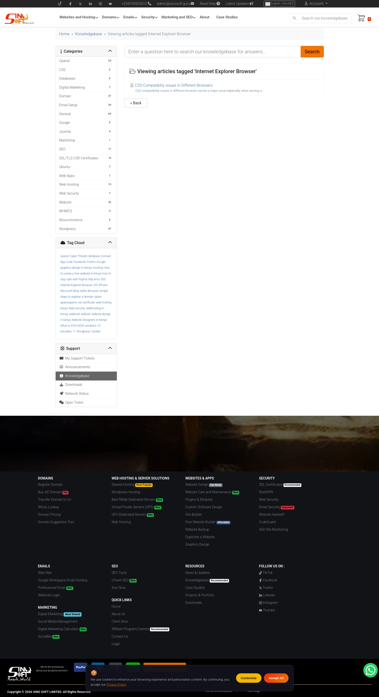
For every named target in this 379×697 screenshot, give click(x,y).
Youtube (267, 610)
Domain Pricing (49, 514)
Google (101, 262)
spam (98, 296)
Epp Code (66, 262)
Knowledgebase (88, 34)
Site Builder (193, 514)
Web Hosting (121, 522)
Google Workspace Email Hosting (62, 580)
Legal (115, 644)
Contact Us (119, 636)
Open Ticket (71, 403)
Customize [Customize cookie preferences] (249, 678)
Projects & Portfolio (199, 595)
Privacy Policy (116, 684)
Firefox (91, 262)
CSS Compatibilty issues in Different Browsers (224, 88)
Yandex (96, 331)
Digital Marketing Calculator (62, 629)
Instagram (268, 603)
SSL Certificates (280, 485)
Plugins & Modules (199, 499)
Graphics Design (197, 544)
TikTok (266, 573)
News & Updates (197, 573)
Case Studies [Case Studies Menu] (227, 17)
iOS (95, 285)
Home (64, 34)
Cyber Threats (78, 256)
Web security (77, 308)
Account (316, 3)
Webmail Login (49, 595)
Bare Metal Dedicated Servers (137, 500)
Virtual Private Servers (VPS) (136, 507)
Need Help (210, 4)
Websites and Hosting (77, 17)
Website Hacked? (271, 514)
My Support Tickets (77, 358)
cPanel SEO (123, 580)
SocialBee (48, 636)
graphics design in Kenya (76, 267)
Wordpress (83, 331)
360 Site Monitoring (273, 529)
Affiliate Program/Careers (140, 629)
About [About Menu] (204, 17)
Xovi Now (118, 588)
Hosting (98, 267)
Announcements (74, 367)
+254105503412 (134, 4)
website (86, 314)
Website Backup (197, 529)
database (94, 256)
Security (148, 17)
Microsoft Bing (69, 291)
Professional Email (55, 588)
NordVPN (266, 492)
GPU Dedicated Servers (132, 515)
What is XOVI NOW (72, 325)
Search (312, 52)
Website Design (203, 485)
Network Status (74, 394)
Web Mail (45, 573)
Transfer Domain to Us (54, 499)
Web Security (268, 499)
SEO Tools (118, 573)
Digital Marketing (60, 614)
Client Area (119, 621)
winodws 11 (68, 331)
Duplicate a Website (200, 537)
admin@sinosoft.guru (175, 4)
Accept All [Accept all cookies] (276, 678)
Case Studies (195, 588)
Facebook (80, 262)
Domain (106, 256)
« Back (136, 103)
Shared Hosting (132, 485)
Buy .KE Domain (53, 492)
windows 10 (92, 325)
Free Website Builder (207, 522)
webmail (74, 314)
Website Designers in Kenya (89, 320)
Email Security (276, 507)
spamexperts (68, 302)
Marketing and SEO (177, 17)
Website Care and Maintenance (212, 492)
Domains (109, 17)
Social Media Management (57, 621)
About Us (118, 614)
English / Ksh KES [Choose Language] (279, 4)
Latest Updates (239, 4)
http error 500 (97, 279)
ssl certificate (86, 302)
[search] (294, 18)
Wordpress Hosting (125, 492)
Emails (128, 17)
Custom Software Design (203, 507)
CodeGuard (267, 522)
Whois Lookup (48, 507)
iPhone (103, 285)
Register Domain (50, 484)
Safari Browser (89, 291)
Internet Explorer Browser (76, 285)
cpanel (64, 256)
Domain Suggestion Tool (56, 522)
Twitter (266, 588)
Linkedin (267, 595)
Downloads (70, 385)
